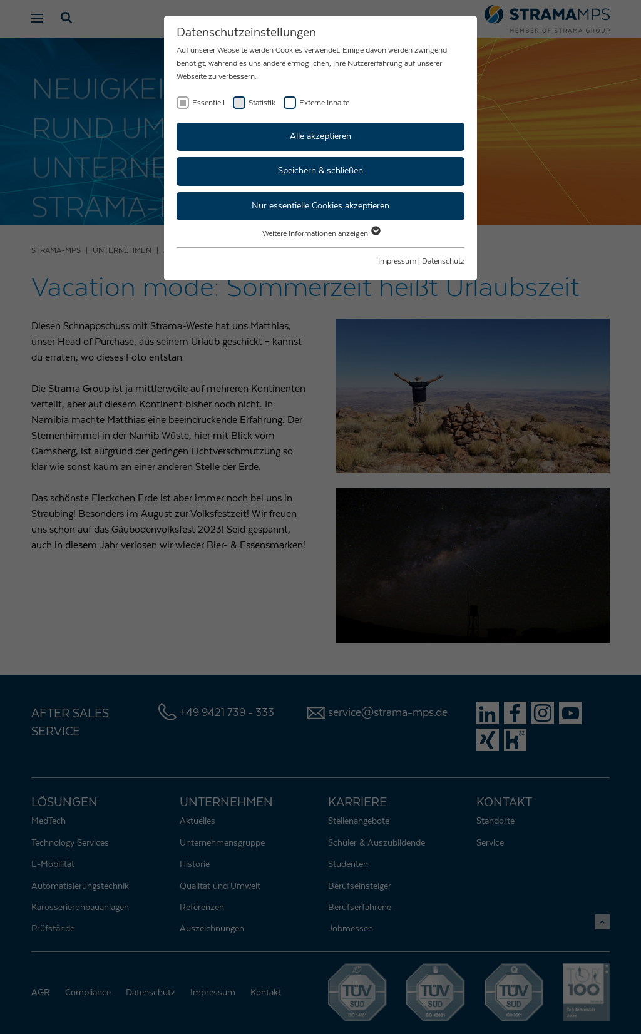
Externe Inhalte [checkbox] (324, 102)
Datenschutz (443, 261)
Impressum (397, 261)
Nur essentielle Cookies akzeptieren (320, 206)
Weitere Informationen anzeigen (320, 233)
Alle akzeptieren (320, 136)
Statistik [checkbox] (262, 102)
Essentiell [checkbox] (208, 102)
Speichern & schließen (320, 171)
